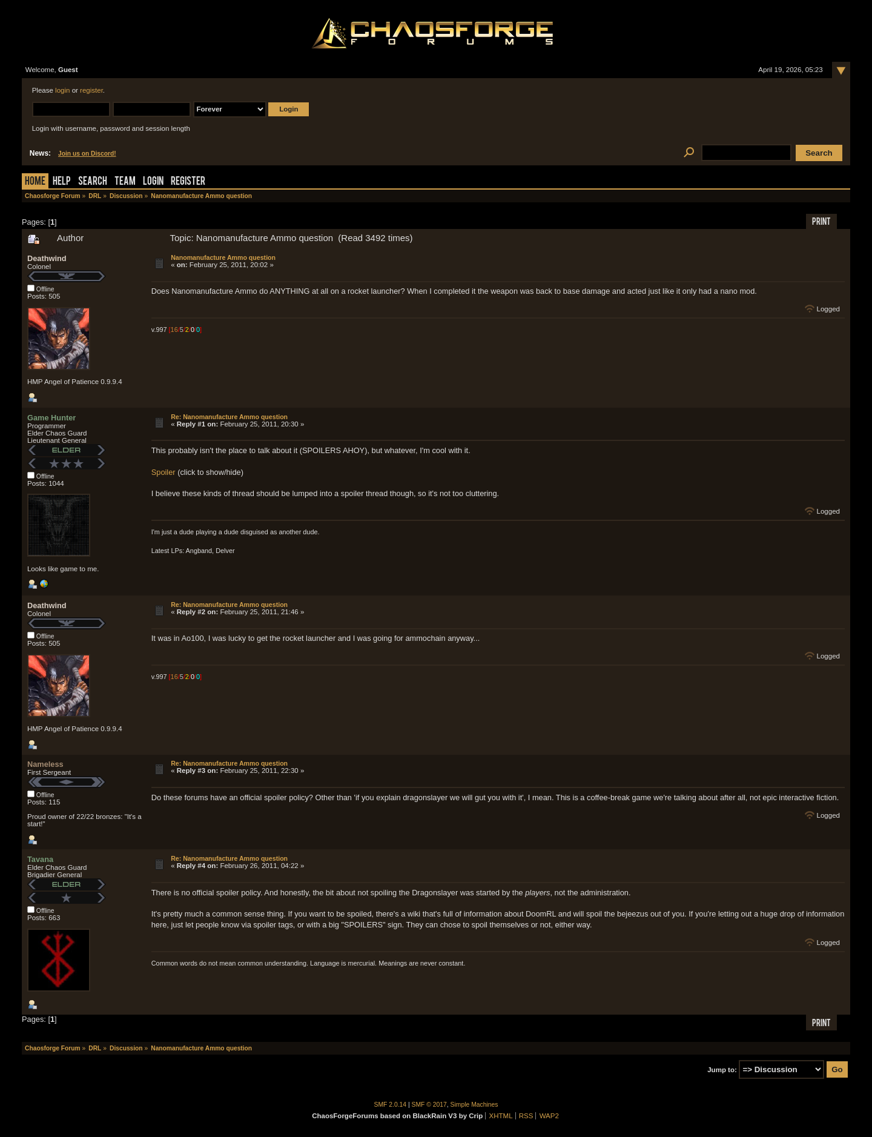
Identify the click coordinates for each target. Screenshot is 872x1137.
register (91, 90)
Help (62, 182)
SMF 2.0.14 (390, 1104)
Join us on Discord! (87, 153)
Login (153, 182)
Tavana (40, 859)
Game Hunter (51, 417)
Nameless (45, 764)
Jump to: (722, 1069)
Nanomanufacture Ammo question (223, 257)
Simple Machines (474, 1104)
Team (125, 182)
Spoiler (163, 472)
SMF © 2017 (429, 1104)
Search (92, 182)
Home (35, 182)
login (62, 90)
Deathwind (47, 258)
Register (188, 182)
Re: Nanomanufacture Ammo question (229, 416)
